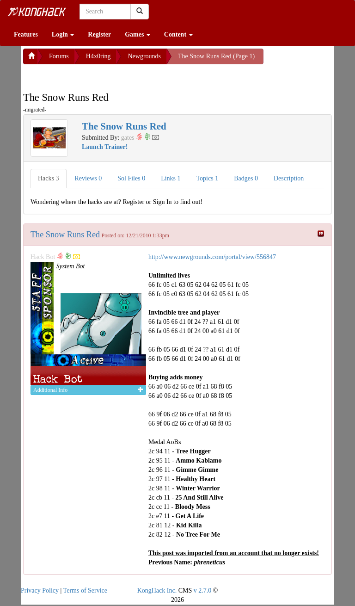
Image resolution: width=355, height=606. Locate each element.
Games (137, 34)
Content (178, 34)
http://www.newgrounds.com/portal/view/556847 (212, 257)
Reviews (88, 178)
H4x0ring (98, 56)
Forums (59, 56)
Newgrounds (144, 56)
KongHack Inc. (157, 590)
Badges (246, 178)
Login (63, 34)
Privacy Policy (40, 590)
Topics (207, 178)
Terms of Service (85, 590)
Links (170, 178)
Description (289, 178)
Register (99, 34)
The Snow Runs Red (65, 234)
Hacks (48, 178)
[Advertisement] (97, 75)
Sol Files (131, 178)
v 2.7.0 (203, 590)
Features (26, 34)
